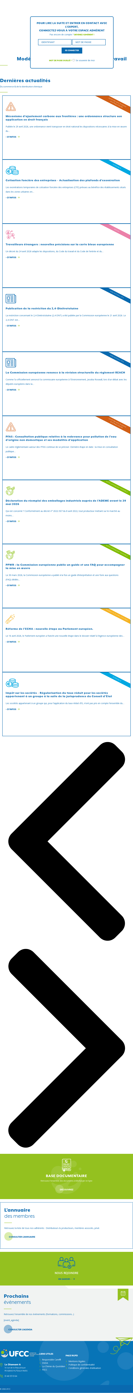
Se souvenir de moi (84, 60)
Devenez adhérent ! (84, 35)
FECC (44, 1369)
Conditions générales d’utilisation (84, 1368)
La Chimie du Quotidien (53, 1366)
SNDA (45, 1362)
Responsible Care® (51, 1359)
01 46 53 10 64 (11, 1376)
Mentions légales (76, 1361)
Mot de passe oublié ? (60, 60)
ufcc (8, 1389)
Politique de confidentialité (81, 1364)
